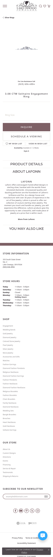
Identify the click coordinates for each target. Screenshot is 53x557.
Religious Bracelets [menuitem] (10, 391)
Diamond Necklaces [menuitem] (11, 407)
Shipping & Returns (10, 476)
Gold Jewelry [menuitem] (8, 333)
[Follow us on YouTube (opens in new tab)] (21, 511)
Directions (7, 457)
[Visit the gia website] (21, 523)
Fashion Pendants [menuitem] (10, 380)
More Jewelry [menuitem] (8, 353)
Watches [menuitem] (6, 360)
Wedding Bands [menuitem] (9, 330)
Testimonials (8, 472)
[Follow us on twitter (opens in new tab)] (32, 511)
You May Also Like (26, 229)
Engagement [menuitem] (8, 326)
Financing (7, 465)
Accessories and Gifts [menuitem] (11, 357)
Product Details (26, 164)
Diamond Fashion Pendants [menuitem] (14, 368)
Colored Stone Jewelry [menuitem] (11, 341)
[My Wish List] (44, 6)
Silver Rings (9, 17)
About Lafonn (26, 172)
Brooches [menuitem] (6, 418)
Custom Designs (9, 453)
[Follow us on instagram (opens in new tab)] (37, 511)
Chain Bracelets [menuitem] (9, 399)
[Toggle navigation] (4, 6)
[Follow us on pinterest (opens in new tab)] (26, 511)
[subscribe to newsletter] (46, 496)
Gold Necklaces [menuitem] (9, 426)
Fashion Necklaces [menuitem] (10, 384)
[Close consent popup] (49, 550)
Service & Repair (9, 468)
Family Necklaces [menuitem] (9, 403)
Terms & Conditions (33, 538)
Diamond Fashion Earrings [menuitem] (13, 376)
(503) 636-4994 (26, 84)
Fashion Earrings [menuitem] (9, 364)
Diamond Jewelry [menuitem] (9, 337)
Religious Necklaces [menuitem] (11, 372)
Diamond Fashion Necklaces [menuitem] (14, 387)
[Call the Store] (9, 267)
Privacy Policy (17, 538)
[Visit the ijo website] (32, 523)
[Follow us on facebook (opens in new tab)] (15, 511)
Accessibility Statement (26, 543)
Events (5, 461)
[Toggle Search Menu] (40, 6)
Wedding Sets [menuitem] (8, 411)
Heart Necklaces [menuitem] (9, 422)
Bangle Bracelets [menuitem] (9, 414)
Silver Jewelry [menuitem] (8, 349)
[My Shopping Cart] (48, 6)
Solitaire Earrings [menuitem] (9, 430)
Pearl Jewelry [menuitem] (8, 345)
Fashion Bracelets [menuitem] (10, 395)
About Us (6, 449)
